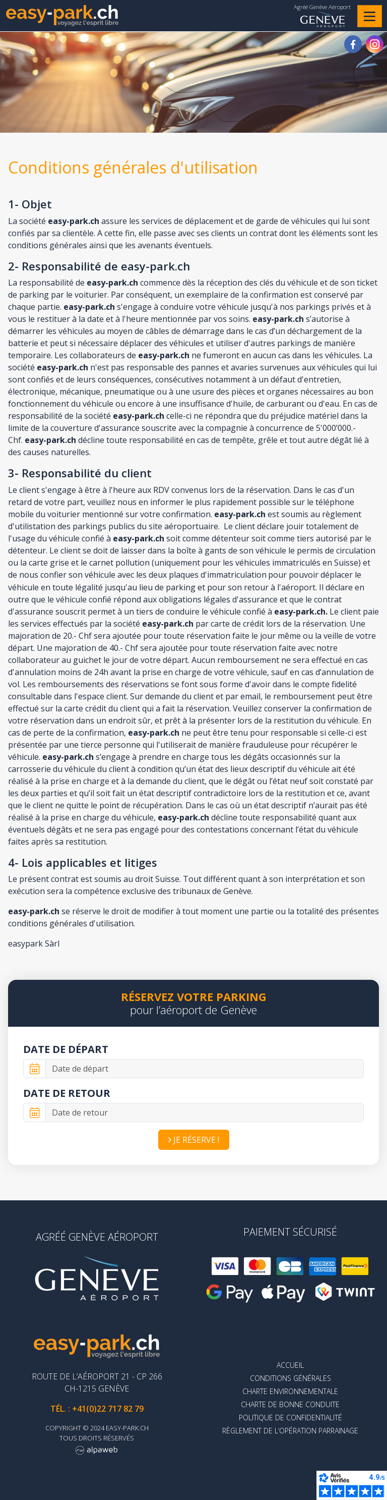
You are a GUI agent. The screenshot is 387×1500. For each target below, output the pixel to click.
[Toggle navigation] (369, 16)
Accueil (290, 1365)
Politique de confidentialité (290, 1417)
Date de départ (65, 1049)
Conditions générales (290, 1378)
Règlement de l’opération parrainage (290, 1430)
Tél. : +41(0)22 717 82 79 (97, 1408)
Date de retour (66, 1093)
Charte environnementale (290, 1391)
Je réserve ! (193, 1139)
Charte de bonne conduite (290, 1404)
